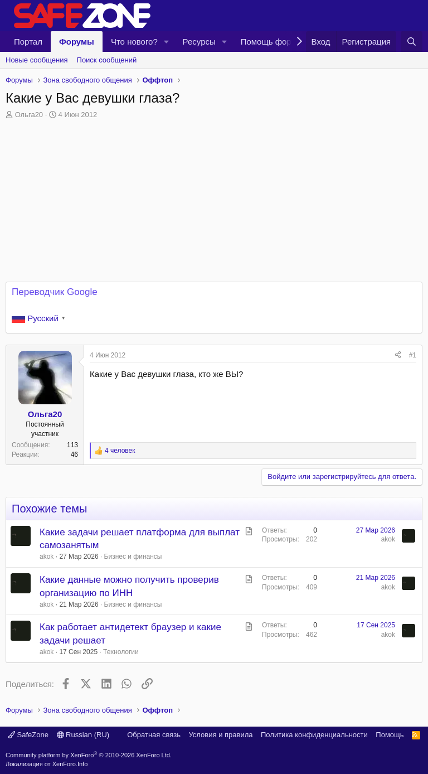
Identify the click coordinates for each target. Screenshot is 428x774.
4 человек (120, 450)
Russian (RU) (83, 735)
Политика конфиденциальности (314, 735)
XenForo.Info (70, 764)
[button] (166, 41)
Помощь (389, 735)
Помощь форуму (273, 41)
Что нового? (134, 41)
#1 (412, 355)
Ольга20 (29, 114)
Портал (28, 41)
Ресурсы (199, 41)
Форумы (76, 41)
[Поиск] (411, 41)
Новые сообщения (37, 60)
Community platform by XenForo (89, 755)
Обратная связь (154, 735)
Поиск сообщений (107, 60)
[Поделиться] (398, 355)
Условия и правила (220, 735)
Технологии (121, 652)
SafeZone (28, 735)
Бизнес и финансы (133, 556)
